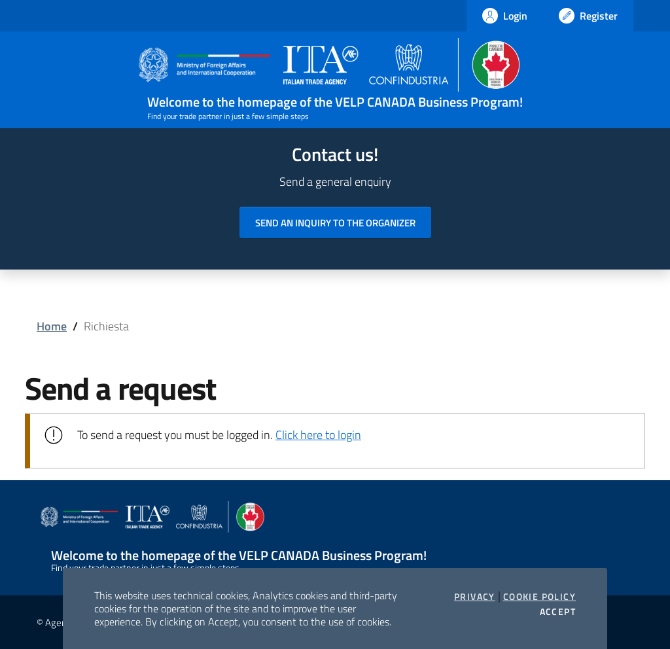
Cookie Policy (539, 596)
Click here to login (318, 435)
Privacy (474, 596)
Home (52, 326)
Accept (558, 611)
